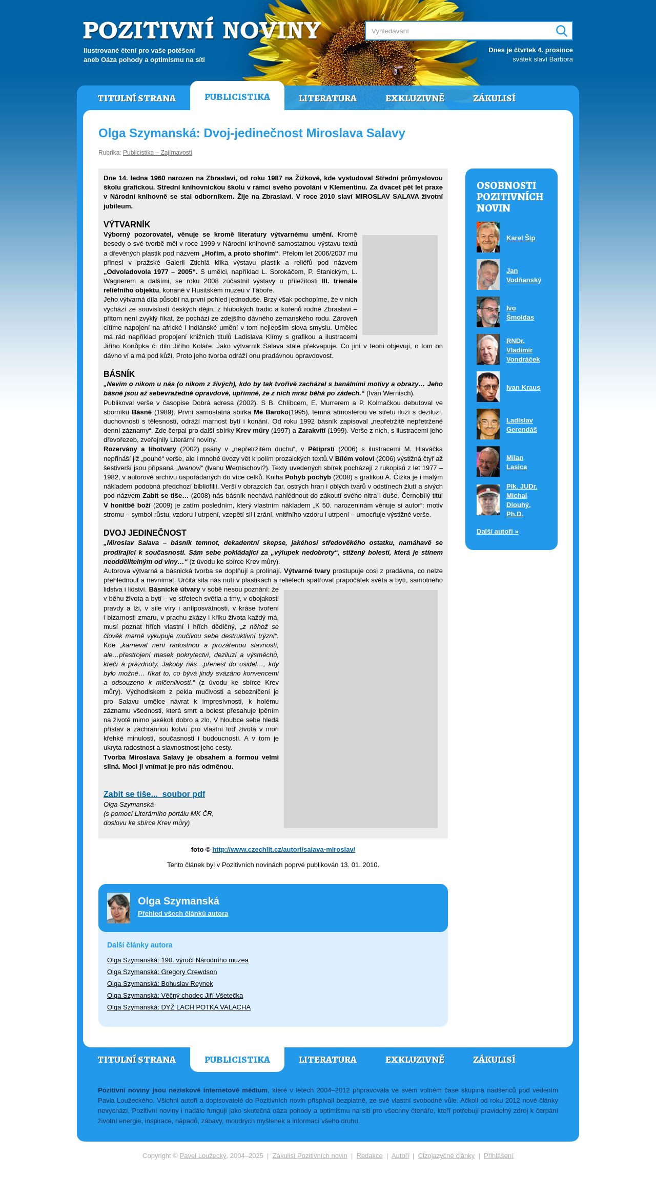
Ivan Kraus (523, 387)
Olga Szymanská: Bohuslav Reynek (160, 983)
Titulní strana (136, 98)
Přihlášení (499, 1156)
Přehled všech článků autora (183, 913)
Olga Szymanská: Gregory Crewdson (162, 972)
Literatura (328, 98)
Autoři (400, 1156)
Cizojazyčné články (446, 1156)
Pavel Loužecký (203, 1156)
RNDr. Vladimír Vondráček (523, 350)
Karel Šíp (520, 238)
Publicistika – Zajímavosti (157, 152)
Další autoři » (498, 531)
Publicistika (237, 96)
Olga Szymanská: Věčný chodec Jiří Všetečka (175, 995)
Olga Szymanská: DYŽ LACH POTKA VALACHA (179, 1007)
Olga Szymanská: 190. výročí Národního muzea (178, 960)
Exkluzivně (414, 98)
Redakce (370, 1156)
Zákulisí (494, 98)
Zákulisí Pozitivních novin (310, 1156)
